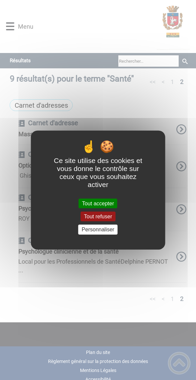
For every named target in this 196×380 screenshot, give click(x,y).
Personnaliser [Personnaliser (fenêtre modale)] (98, 229)
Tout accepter (98, 203)
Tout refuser (98, 216)
